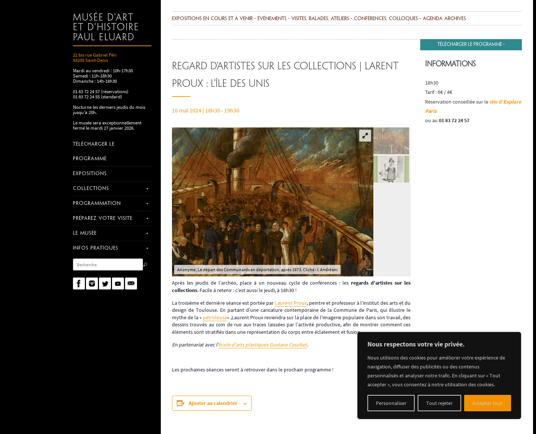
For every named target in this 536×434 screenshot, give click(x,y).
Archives (455, 18)
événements (272, 18)
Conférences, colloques (386, 18)
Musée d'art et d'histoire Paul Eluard (106, 27)
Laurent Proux (290, 303)
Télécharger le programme (469, 44)
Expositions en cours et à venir (212, 18)
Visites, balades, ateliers (320, 18)
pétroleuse (215, 317)
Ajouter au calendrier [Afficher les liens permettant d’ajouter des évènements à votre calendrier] (213, 403)
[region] (439, 375)
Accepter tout (487, 403)
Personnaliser (391, 403)
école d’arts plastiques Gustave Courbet (262, 344)
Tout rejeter (439, 403)
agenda (433, 18)
